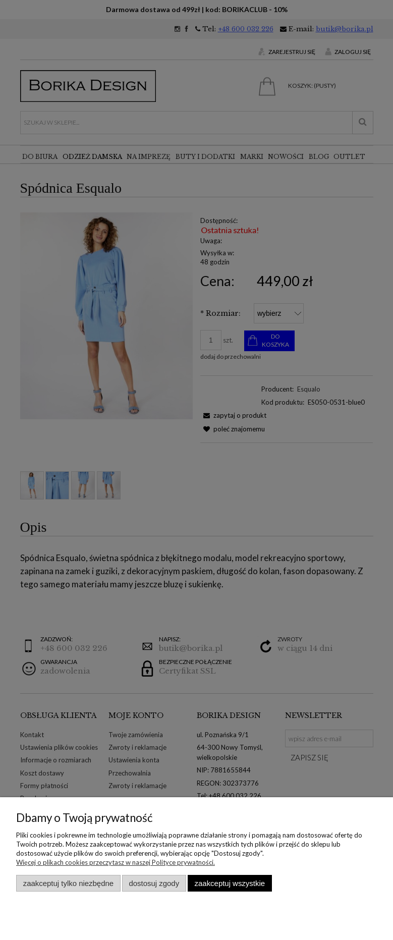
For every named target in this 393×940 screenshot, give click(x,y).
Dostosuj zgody (154, 883)
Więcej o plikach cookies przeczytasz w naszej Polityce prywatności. (115, 862)
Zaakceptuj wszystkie (230, 883)
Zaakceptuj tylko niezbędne (68, 883)
